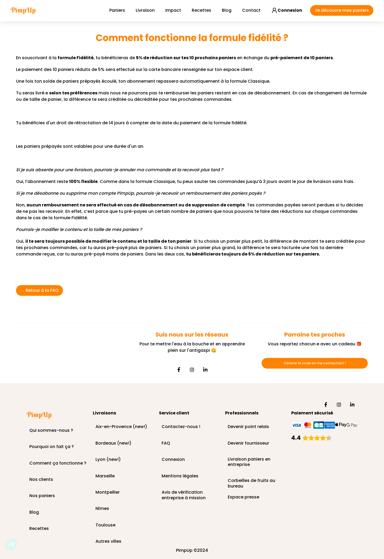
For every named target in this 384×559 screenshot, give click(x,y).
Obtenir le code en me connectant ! (315, 363)
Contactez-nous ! (181, 427)
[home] (23, 10)
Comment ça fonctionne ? (57, 463)
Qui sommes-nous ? (51, 430)
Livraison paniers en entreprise (249, 462)
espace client (238, 69)
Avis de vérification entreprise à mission (184, 493)
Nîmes (102, 509)
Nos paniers (42, 496)
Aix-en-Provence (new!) (121, 427)
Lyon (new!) (108, 459)
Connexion (173, 459)
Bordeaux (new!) (113, 443)
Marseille (105, 476)
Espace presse (243, 497)
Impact (173, 10)
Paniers (117, 10)
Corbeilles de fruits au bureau (251, 481)
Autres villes (108, 541)
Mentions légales (180, 476)
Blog (226, 10)
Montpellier (107, 492)
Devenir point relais (248, 427)
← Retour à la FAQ (39, 290)
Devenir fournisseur (248, 443)
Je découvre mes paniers (341, 10)
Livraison (145, 10)
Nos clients (41, 479)
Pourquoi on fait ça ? (51, 447)
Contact (251, 10)
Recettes (201, 10)
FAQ (166, 443)
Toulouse (105, 525)
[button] (11, 544)
